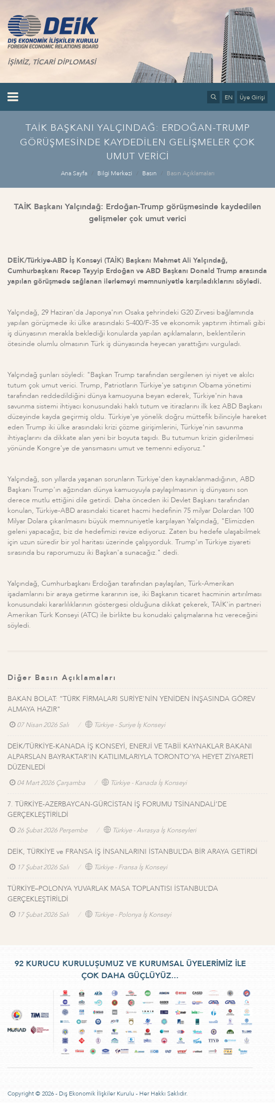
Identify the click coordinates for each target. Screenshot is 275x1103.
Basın (149, 173)
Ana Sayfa (74, 173)
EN (229, 97)
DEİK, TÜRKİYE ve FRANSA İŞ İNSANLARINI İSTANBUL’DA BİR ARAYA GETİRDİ (132, 851)
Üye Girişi (252, 97)
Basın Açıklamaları (191, 173)
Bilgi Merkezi (114, 173)
